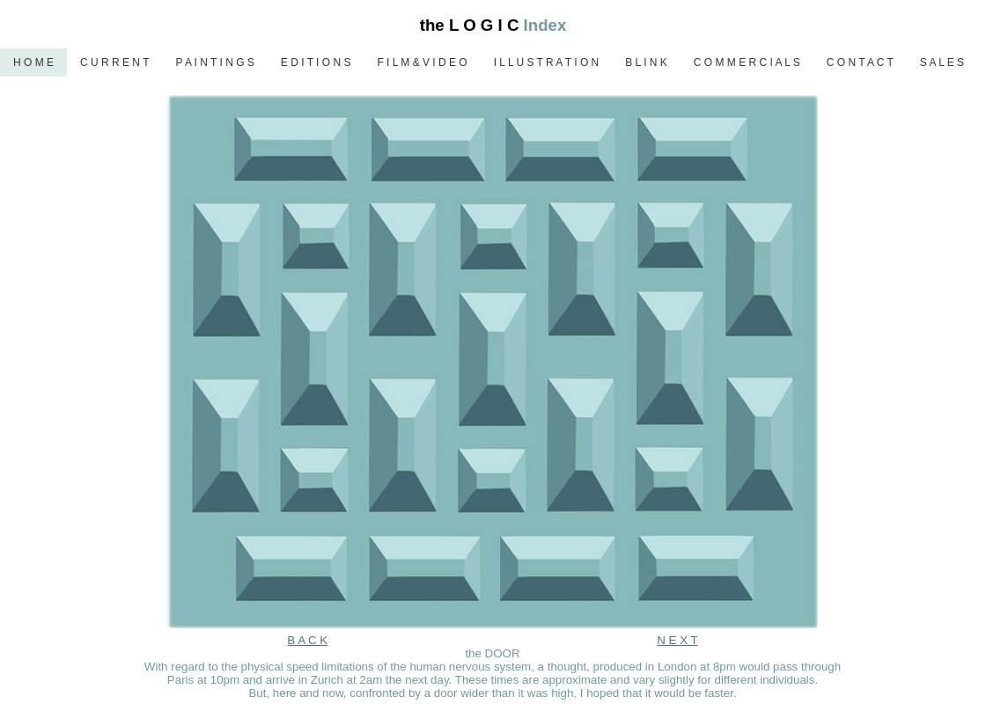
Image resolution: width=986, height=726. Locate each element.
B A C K (307, 640)
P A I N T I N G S (214, 62)
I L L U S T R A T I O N (547, 62)
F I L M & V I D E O (422, 62)
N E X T (677, 640)
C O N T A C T (860, 62)
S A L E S (942, 62)
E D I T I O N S (316, 62)
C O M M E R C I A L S (747, 62)
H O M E (33, 62)
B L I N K (646, 62)
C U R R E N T (114, 62)
